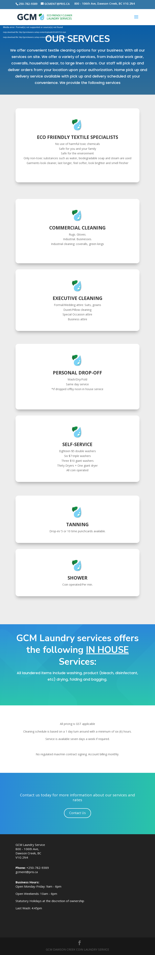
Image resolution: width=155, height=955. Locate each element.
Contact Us (77, 813)
